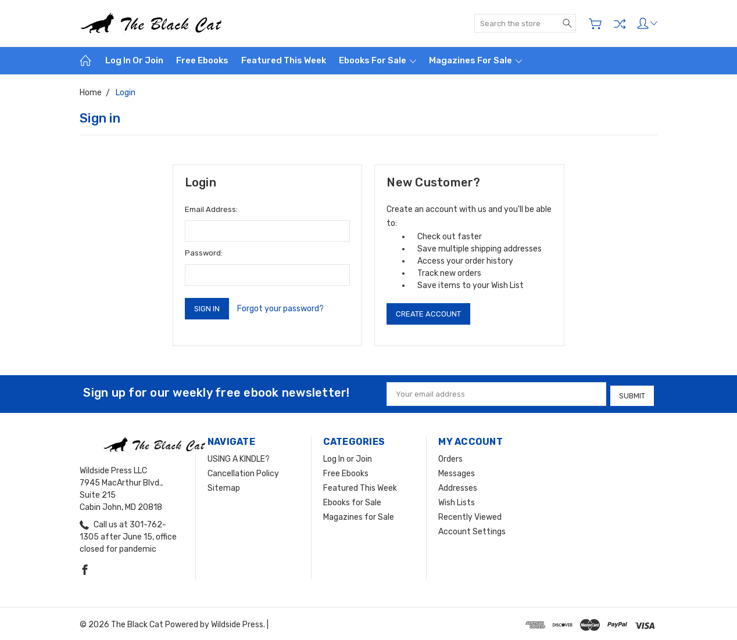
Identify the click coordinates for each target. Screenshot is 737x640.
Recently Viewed (470, 515)
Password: (204, 253)
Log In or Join (134, 60)
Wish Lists (456, 500)
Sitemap (223, 486)
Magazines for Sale (475, 60)
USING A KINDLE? (238, 457)
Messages (456, 471)
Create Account (428, 314)
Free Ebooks (202, 60)
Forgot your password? (280, 309)
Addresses (457, 486)
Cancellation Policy (243, 471)
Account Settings (472, 529)
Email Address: (211, 209)
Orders (450, 457)
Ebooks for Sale (377, 60)
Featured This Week (283, 60)
